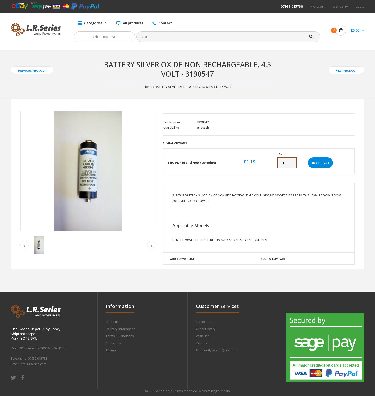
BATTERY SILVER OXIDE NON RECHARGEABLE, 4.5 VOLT (193, 86)
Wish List (202, 336)
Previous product (32, 70)
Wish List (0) (340, 7)
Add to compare (273, 259)
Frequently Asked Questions (216, 350)
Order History (205, 329)
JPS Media (222, 391)
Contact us (113, 343)
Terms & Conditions (120, 336)
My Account (317, 7)
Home (148, 86)
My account (204, 321)
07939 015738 (292, 6)
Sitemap (112, 350)
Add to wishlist (182, 259)
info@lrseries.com (33, 364)
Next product (346, 70)
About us (112, 321)
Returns (201, 343)
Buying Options (175, 143)
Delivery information (120, 329)
